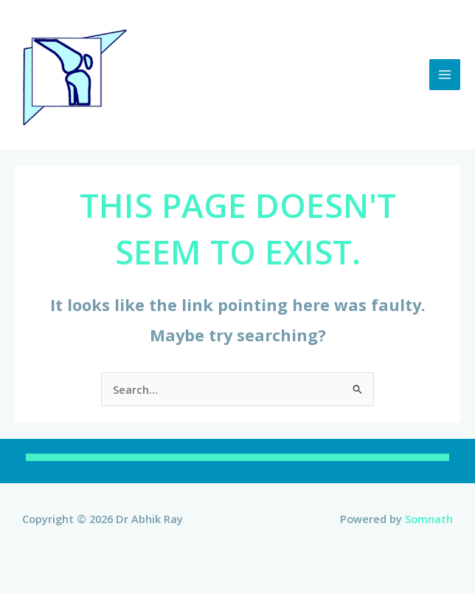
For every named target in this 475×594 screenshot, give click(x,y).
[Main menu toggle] (444, 74)
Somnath (429, 518)
